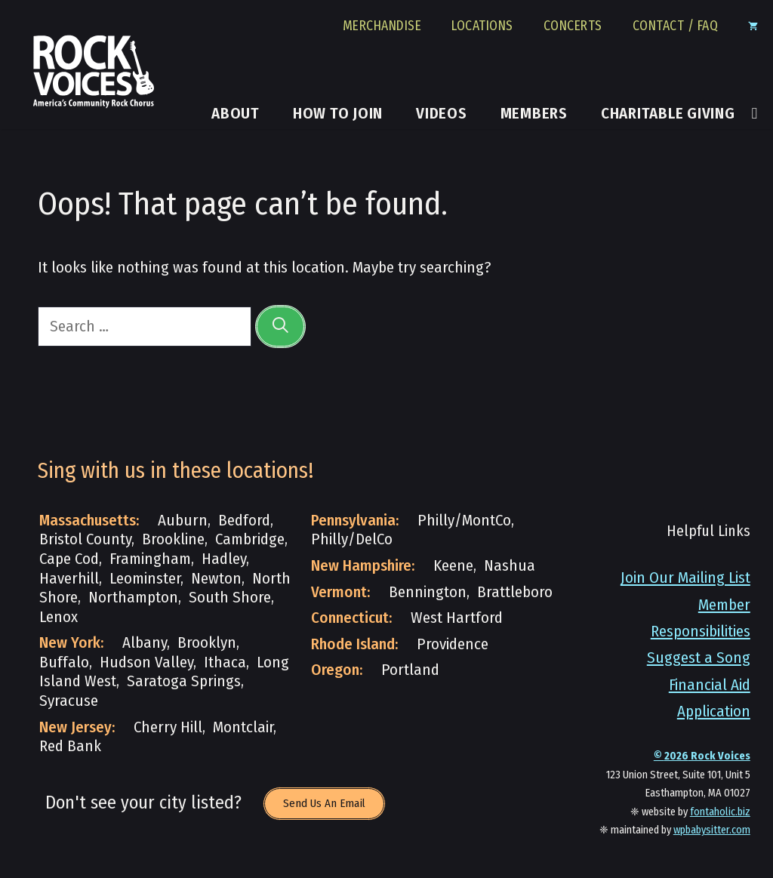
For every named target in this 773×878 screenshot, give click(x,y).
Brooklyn (206, 642)
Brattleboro (515, 592)
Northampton (133, 597)
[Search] (280, 326)
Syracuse (68, 701)
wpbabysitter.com (711, 830)
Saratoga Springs (184, 681)
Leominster (144, 578)
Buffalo (64, 662)
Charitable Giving (668, 114)
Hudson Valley (146, 662)
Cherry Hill (168, 727)
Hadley (224, 559)
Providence (452, 644)
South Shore (230, 597)
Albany (144, 642)
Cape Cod (69, 559)
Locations (482, 26)
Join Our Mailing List (685, 577)
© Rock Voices (702, 756)
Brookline (173, 539)
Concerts (573, 26)
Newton (216, 578)
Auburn (183, 520)
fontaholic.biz (720, 812)
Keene (453, 565)
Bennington (428, 592)
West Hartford (457, 617)
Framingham (150, 559)
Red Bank (70, 746)
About (235, 114)
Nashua (509, 565)
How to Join (338, 114)
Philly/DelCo (352, 539)
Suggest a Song (698, 657)
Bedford (244, 520)
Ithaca (225, 662)
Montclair (243, 727)
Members (534, 114)
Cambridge (250, 539)
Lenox (58, 617)
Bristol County (85, 539)
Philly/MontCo (464, 520)
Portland (410, 670)
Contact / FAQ (676, 26)
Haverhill (69, 578)
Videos (441, 114)
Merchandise (382, 26)
